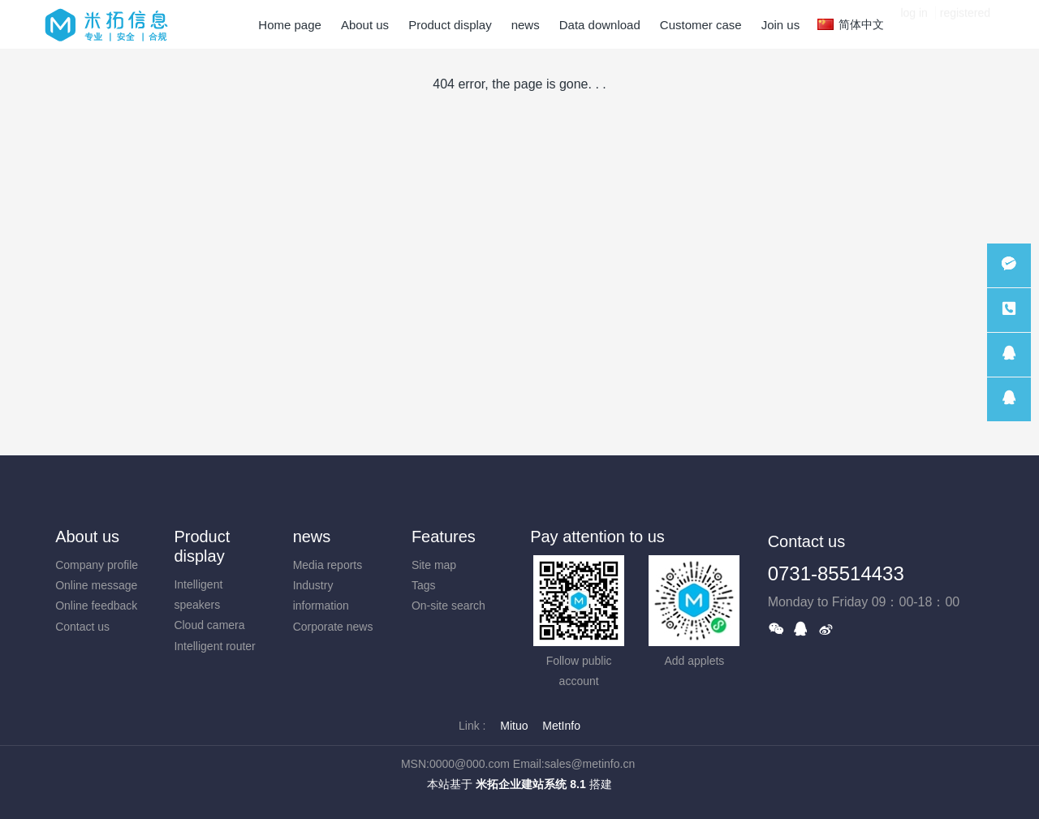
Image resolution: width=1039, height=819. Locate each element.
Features (444, 536)
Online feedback (96, 605)
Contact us (82, 626)
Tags (424, 585)
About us (87, 536)
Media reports (328, 564)
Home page (289, 25)
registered (965, 24)
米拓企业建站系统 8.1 (530, 784)
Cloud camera (209, 625)
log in (913, 24)
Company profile (96, 564)
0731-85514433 (836, 573)
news (312, 536)
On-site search (448, 605)
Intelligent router (214, 646)
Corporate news (333, 626)
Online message (96, 585)
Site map (434, 564)
